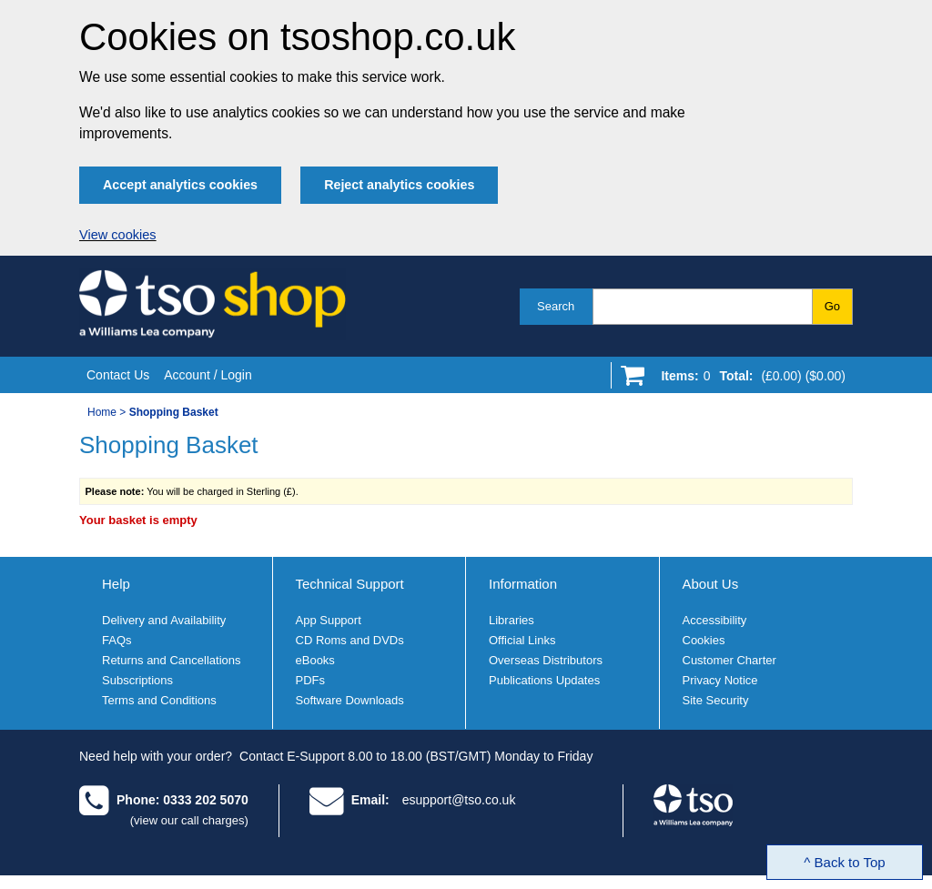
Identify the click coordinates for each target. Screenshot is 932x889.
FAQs (117, 640)
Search (555, 306)
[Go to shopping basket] (748, 379)
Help (116, 583)
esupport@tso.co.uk (459, 800)
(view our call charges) (189, 820)
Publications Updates (544, 680)
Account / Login (208, 375)
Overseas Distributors (546, 660)
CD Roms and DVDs (350, 640)
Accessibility (715, 620)
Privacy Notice (720, 680)
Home (101, 412)
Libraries (511, 620)
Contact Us (117, 375)
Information (523, 583)
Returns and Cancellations (171, 660)
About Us (711, 583)
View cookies (118, 234)
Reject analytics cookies (399, 184)
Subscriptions (137, 680)
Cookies (704, 640)
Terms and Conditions (159, 700)
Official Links (522, 640)
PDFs (311, 680)
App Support (328, 620)
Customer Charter (729, 660)
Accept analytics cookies (180, 184)
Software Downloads (350, 700)
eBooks (315, 660)
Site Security (716, 700)
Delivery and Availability (164, 620)
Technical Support (350, 583)
